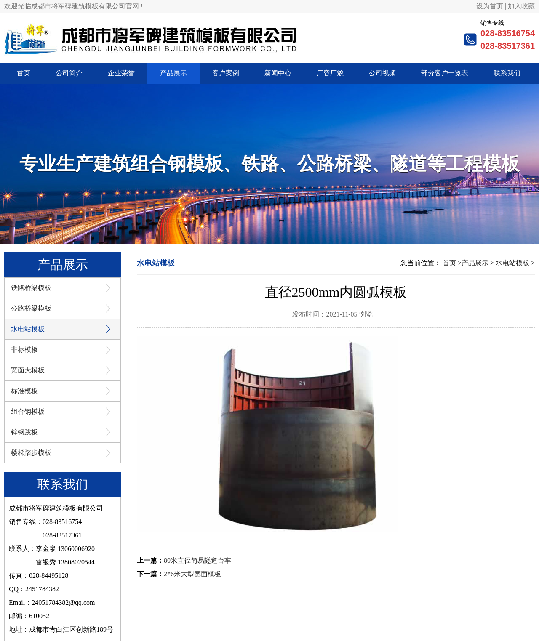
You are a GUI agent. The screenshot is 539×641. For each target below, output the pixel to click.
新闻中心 (277, 73)
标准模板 (24, 390)
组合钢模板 (28, 411)
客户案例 (225, 73)
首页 (23, 73)
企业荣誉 (121, 73)
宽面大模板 (28, 370)
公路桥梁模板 (31, 308)
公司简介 (69, 73)
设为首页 (489, 6)
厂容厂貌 (330, 73)
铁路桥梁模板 (31, 287)
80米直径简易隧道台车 (197, 560)
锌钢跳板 (24, 432)
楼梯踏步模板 (31, 452)
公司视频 (382, 73)
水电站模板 (28, 328)
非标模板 (24, 349)
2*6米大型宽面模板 (192, 573)
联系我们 (507, 73)
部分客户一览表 (444, 73)
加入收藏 (521, 6)
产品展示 (173, 73)
